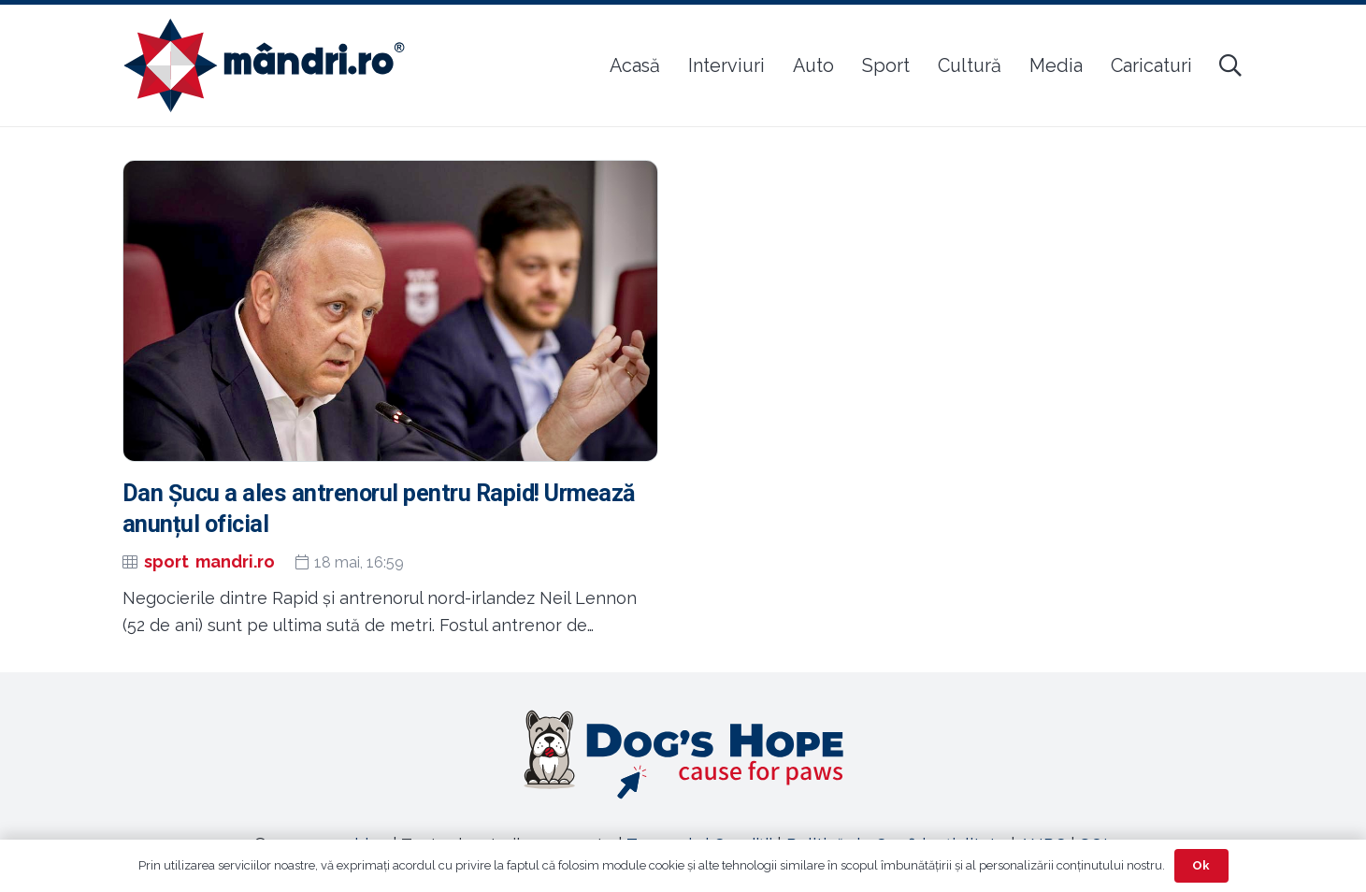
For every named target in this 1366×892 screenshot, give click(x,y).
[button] (1231, 65)
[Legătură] (683, 754)
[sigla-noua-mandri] (264, 65)
